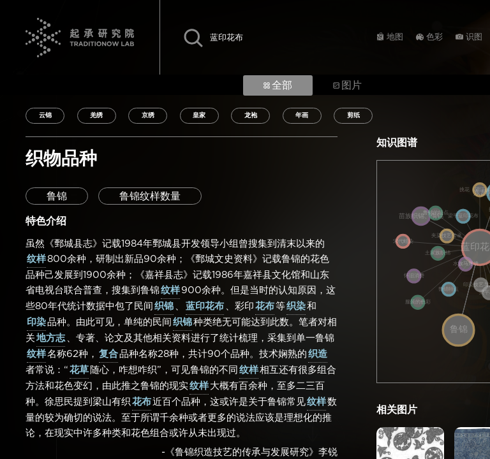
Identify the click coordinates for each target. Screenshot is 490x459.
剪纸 (353, 115)
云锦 (45, 115)
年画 (301, 115)
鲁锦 (57, 196)
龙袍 (250, 115)
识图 (474, 37)
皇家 (199, 115)
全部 (278, 85)
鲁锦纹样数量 (150, 196)
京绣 (148, 115)
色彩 (434, 37)
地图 (395, 37)
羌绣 (96, 115)
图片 (347, 85)
